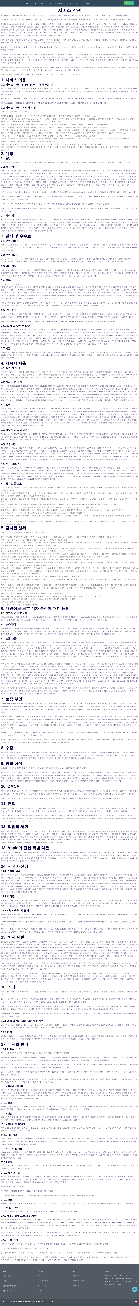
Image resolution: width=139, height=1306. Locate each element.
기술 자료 (76, 1275)
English (26, 3)
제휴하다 (41, 1290)
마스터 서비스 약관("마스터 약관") (73, 47)
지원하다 (87, 3)
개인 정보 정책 (43, 1280)
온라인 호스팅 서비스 (10, 1286)
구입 (49, 3)
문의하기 (76, 1285)
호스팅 (69, 3)
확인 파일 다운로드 (79, 1280)
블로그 (77, 3)
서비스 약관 (42, 1285)
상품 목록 (6, 1276)
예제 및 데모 (7, 1291)
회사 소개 (41, 1275)
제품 (42, 3)
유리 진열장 (59, 3)
